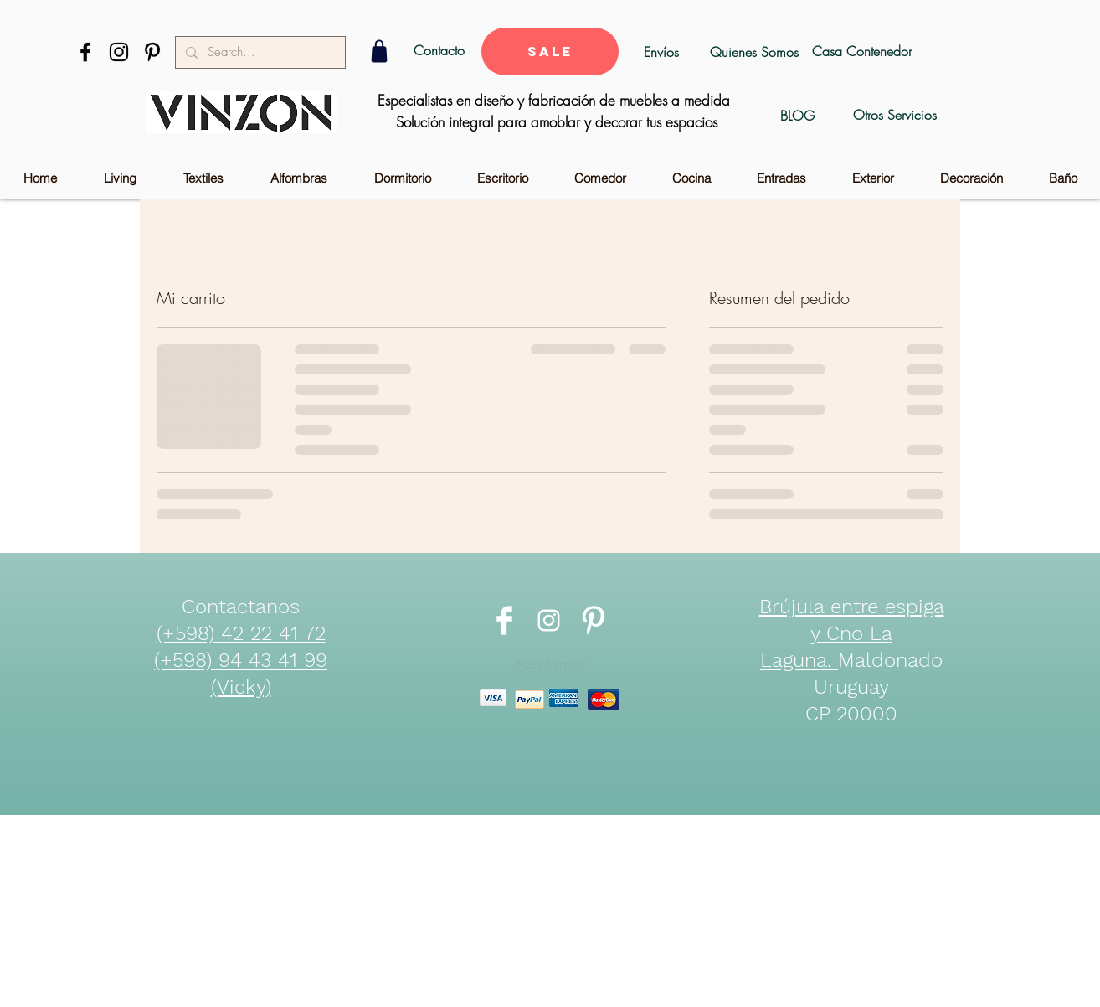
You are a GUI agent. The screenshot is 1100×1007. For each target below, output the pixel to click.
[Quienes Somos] (753, 52)
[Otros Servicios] (895, 115)
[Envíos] (661, 52)
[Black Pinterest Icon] (152, 52)
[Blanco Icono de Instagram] (548, 620)
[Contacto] (439, 51)
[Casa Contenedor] (861, 51)
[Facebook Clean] (504, 620)
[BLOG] (797, 115)
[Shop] (379, 51)
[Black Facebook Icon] (85, 52)
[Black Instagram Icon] (118, 52)
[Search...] (259, 52)
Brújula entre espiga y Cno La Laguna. (851, 633)
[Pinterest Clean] (593, 620)
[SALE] (550, 51)
